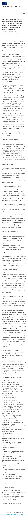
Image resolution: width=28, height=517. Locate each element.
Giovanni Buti (12, 31)
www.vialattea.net (12, 6)
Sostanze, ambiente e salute (14, 33)
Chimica (4, 33)
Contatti (21, 514)
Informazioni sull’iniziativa (11, 514)
